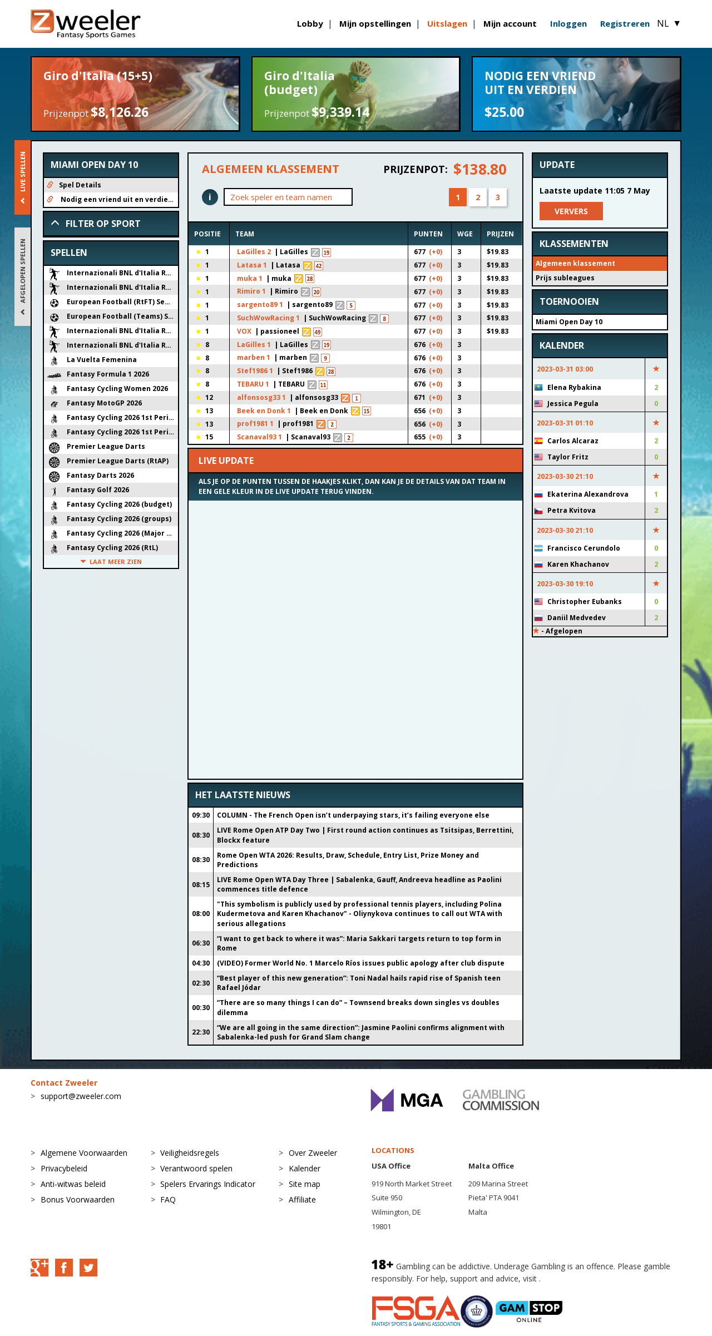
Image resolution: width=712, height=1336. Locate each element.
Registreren (625, 23)
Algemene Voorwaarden (84, 1152)
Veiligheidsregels (189, 1152)
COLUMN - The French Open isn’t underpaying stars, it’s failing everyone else (353, 815)
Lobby (310, 23)
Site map (304, 1184)
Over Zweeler (313, 1152)
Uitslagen (447, 23)
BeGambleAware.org (580, 1278)
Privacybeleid (64, 1168)
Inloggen (568, 23)
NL (669, 23)
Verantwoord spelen (196, 1168)
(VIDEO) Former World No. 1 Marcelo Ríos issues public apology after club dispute (361, 963)
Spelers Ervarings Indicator (207, 1184)
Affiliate (302, 1199)
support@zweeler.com (81, 1096)
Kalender (304, 1168)
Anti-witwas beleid (73, 1184)
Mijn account (510, 23)
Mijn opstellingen (375, 23)
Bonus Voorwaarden (78, 1199)
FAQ (168, 1199)
